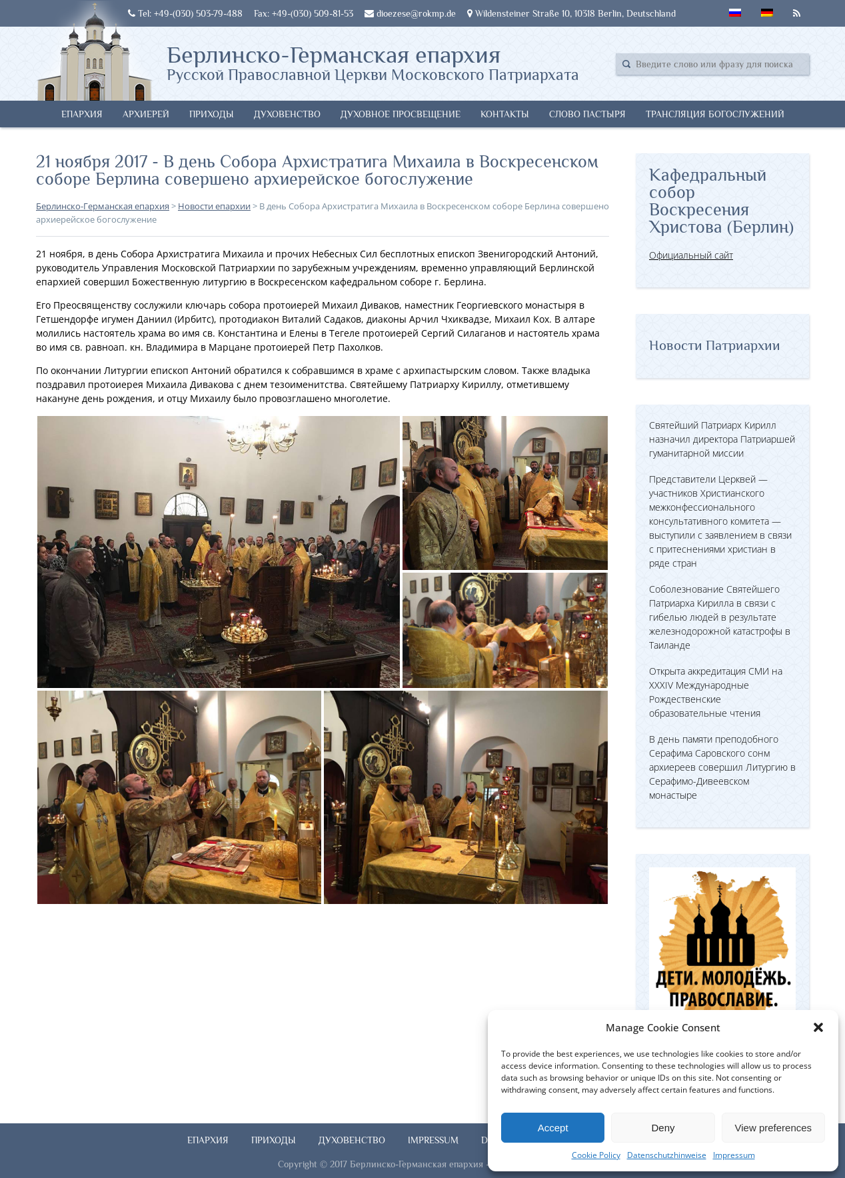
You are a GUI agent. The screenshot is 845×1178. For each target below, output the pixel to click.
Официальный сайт (691, 255)
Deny (662, 1127)
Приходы (211, 114)
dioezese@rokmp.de (410, 13)
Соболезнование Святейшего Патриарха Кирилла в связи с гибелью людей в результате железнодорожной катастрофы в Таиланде (719, 617)
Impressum (734, 1155)
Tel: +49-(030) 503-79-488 (185, 13)
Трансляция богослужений (715, 114)
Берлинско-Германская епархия (373, 62)
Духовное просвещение (400, 114)
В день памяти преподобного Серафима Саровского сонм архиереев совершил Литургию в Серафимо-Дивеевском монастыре (722, 767)
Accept (553, 1127)
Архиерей (146, 114)
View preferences (773, 1127)
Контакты (504, 114)
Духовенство (287, 114)
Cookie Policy (596, 1155)
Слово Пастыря (587, 114)
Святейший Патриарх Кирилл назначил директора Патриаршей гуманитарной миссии (722, 439)
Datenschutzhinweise (666, 1155)
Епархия (82, 114)
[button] (818, 1027)
